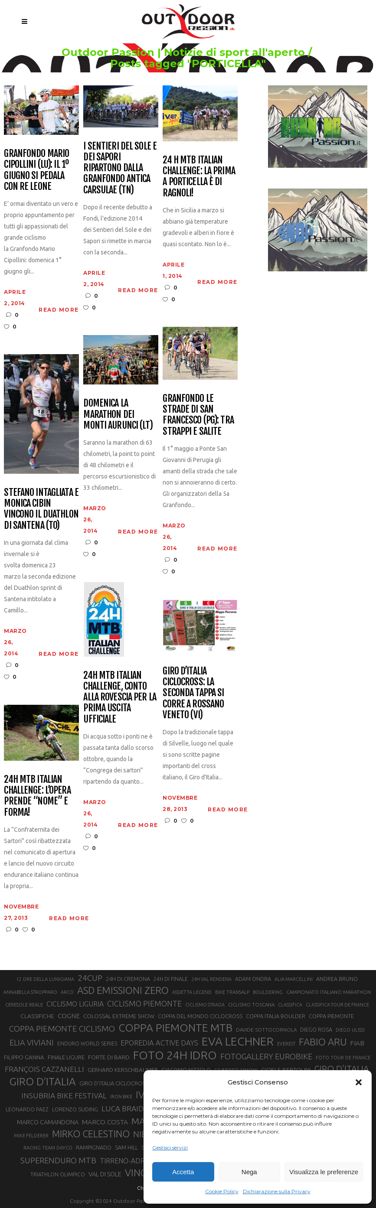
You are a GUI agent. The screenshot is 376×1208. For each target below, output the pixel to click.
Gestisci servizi (170, 1147)
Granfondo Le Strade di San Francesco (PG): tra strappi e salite (198, 414)
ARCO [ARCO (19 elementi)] (67, 992)
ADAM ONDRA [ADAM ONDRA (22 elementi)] (253, 979)
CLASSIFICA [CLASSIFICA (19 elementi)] (290, 1004)
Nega (249, 1171)
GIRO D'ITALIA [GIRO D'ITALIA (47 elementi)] (341, 1069)
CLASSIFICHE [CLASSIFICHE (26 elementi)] (37, 1016)
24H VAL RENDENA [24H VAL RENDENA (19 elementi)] (211, 979)
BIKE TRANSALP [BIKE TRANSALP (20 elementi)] (232, 992)
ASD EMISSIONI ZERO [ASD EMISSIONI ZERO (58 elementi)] (123, 990)
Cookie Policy (222, 1191)
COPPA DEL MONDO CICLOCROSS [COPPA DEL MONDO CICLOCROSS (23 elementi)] (200, 1016)
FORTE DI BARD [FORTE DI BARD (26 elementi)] (109, 1057)
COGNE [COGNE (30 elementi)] (69, 1015)
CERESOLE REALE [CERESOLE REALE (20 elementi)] (24, 1004)
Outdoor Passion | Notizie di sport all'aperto (183, 52)
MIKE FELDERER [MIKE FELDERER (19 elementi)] (31, 1135)
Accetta (183, 1171)
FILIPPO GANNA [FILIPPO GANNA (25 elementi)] (24, 1057)
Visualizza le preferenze (323, 1171)
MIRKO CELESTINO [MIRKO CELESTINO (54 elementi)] (91, 1134)
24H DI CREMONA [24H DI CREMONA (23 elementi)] (128, 979)
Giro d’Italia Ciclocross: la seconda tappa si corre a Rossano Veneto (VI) (193, 692)
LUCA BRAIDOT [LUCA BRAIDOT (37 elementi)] (127, 1108)
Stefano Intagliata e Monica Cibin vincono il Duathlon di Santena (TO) (41, 509)
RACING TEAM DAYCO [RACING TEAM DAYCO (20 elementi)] (47, 1147)
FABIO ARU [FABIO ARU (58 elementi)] (323, 1041)
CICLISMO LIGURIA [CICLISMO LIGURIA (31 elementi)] (75, 1004)
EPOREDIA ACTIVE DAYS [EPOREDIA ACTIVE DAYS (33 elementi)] (159, 1043)
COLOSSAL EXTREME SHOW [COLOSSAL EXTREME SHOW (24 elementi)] (118, 1016)
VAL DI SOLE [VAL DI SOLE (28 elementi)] (104, 1174)
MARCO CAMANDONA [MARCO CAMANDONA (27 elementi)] (47, 1122)
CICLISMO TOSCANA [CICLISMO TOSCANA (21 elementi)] (251, 1004)
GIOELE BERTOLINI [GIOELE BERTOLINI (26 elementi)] (286, 1069)
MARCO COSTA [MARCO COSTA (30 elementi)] (105, 1122)
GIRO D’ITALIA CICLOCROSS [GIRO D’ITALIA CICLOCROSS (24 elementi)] (114, 1083)
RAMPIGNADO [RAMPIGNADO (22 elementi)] (93, 1147)
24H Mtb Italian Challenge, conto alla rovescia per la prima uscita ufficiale (119, 697)
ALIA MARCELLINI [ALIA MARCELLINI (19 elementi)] (294, 979)
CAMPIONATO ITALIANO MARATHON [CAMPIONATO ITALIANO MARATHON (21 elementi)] (328, 992)
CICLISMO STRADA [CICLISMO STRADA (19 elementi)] (205, 1004)
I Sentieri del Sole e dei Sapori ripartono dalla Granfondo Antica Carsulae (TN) (120, 167)
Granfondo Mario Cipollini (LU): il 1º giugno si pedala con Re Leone (36, 170)
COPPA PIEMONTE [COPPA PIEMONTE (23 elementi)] (331, 1016)
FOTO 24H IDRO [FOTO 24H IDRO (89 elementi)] (175, 1055)
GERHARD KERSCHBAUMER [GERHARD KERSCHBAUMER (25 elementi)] (123, 1070)
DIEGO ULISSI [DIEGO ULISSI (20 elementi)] (350, 1029)
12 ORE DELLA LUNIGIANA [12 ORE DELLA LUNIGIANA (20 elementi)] (45, 979)
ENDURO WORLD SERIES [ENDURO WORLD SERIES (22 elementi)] (87, 1043)
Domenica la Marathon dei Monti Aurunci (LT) (117, 413)
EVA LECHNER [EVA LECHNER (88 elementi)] (238, 1041)
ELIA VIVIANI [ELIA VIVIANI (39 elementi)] (32, 1042)
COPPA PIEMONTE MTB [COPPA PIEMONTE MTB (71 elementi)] (175, 1027)
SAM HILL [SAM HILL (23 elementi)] (126, 1147)
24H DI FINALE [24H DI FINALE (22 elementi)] (171, 979)
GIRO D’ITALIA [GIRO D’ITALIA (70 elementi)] (42, 1081)
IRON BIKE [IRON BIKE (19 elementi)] (121, 1096)
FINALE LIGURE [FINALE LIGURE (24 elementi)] (66, 1057)
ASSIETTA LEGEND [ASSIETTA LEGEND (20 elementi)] (192, 992)
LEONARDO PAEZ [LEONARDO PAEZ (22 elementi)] (27, 1109)
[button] (358, 1082)
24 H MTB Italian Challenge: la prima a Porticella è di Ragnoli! (199, 176)
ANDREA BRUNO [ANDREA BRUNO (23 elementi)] (337, 979)
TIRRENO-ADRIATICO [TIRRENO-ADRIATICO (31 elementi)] (133, 1161)
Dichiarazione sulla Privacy (277, 1191)
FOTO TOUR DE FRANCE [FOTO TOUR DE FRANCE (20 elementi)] (343, 1057)
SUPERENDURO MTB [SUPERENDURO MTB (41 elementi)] (58, 1160)
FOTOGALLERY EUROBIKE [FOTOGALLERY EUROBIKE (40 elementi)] (266, 1056)
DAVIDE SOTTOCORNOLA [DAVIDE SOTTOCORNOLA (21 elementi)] (266, 1029)
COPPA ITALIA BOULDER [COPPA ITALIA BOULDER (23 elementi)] (275, 1016)
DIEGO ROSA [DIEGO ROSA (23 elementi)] (316, 1029)
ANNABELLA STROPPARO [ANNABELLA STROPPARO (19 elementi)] (30, 992)
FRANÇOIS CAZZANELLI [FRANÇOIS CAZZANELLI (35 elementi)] (44, 1069)
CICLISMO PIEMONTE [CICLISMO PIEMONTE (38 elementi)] (144, 1003)
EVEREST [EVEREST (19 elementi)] (286, 1043)
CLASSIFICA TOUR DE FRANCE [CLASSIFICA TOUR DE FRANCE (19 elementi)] (337, 1004)
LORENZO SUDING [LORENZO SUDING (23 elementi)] (75, 1109)
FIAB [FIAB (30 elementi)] (357, 1043)
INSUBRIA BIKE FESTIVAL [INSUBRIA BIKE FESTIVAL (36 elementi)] (64, 1095)
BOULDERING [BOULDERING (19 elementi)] (268, 992)
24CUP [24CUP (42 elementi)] (90, 978)
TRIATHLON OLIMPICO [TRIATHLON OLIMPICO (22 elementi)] (57, 1174)
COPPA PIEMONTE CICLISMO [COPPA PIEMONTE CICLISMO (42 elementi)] (62, 1028)
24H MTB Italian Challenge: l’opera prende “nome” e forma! (37, 795)
